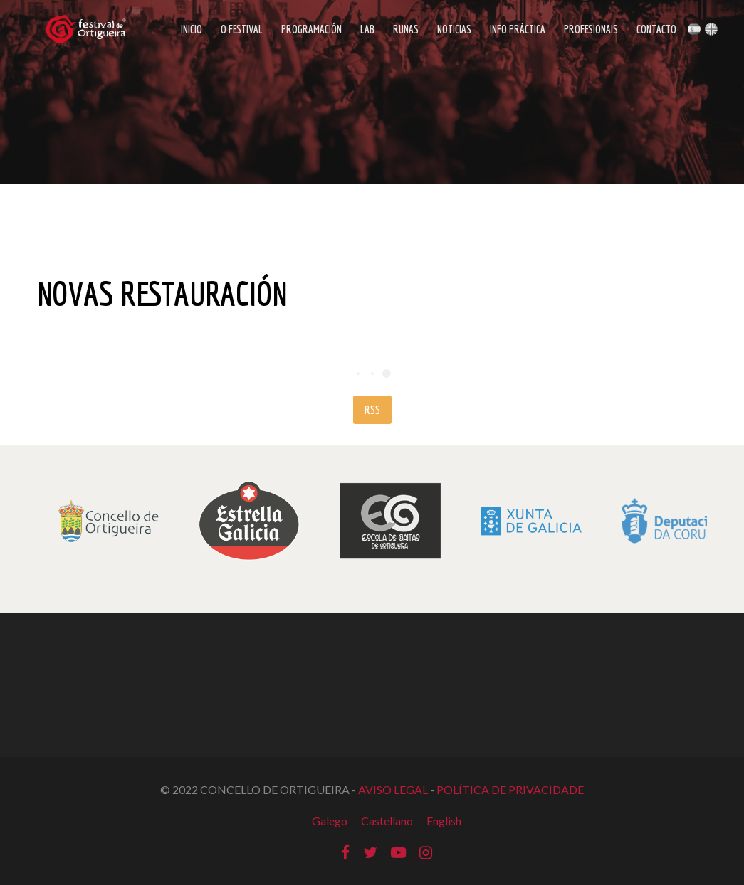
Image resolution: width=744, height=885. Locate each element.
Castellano (387, 820)
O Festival (242, 29)
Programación (311, 29)
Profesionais (591, 29)
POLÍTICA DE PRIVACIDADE (510, 789)
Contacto (656, 29)
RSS (372, 409)
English (443, 820)
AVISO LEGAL (393, 789)
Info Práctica (517, 29)
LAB (367, 29)
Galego (329, 820)
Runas (406, 29)
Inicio (191, 29)
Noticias (454, 29)
